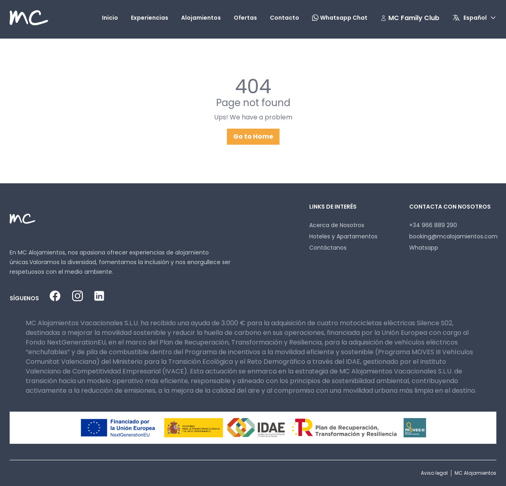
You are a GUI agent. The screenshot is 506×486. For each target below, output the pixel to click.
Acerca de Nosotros (336, 225)
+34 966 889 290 (433, 225)
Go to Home (253, 136)
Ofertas (245, 18)
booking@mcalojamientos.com (453, 236)
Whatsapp (423, 248)
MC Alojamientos (475, 473)
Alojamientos (201, 18)
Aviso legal (434, 473)
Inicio (110, 18)
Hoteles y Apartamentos (343, 236)
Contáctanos (328, 248)
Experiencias (149, 18)
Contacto (284, 18)
